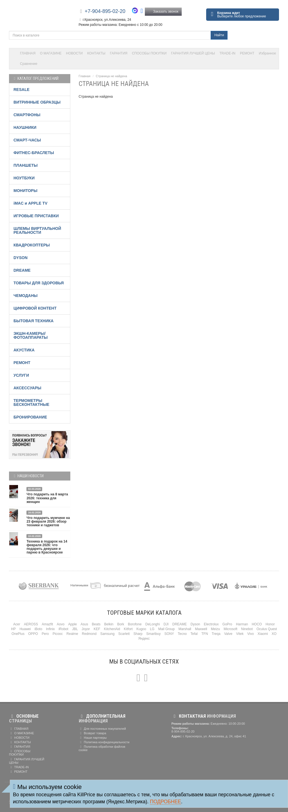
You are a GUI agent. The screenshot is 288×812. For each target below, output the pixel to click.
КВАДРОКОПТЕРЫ (32, 245)
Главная (85, 76)
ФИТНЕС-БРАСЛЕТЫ (34, 152)
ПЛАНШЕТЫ (26, 165)
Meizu (215, 629)
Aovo (60, 624)
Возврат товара (92, 733)
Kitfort (128, 629)
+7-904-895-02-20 (105, 11)
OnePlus (18, 634)
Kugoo (141, 629)
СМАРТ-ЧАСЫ (27, 140)
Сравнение (28, 64)
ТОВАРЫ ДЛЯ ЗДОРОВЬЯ (39, 283)
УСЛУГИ (21, 375)
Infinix (50, 629)
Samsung (107, 634)
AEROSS (31, 624)
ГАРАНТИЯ (118, 53)
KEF (97, 629)
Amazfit (47, 624)
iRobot (63, 629)
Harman (242, 624)
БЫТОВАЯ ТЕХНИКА (33, 321)
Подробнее (165, 801)
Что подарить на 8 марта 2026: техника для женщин (47, 498)
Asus (84, 624)
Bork (120, 624)
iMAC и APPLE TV (31, 203)
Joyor (86, 629)
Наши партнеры (93, 737)
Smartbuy (153, 634)
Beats (96, 624)
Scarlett (124, 634)
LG (152, 629)
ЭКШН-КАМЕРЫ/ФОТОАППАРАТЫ (31, 335)
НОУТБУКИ (24, 178)
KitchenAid (112, 629)
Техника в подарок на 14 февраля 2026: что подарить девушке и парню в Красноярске (46, 547)
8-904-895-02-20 (183, 731)
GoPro (227, 624)
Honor (270, 624)
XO (274, 634)
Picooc (58, 634)
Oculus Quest (266, 629)
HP (13, 629)
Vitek (239, 634)
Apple (72, 624)
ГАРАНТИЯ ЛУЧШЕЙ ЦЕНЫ (193, 53)
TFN (204, 634)
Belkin (109, 624)
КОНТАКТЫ (96, 53)
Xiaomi (263, 634)
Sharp (138, 634)
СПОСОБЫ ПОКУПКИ (149, 53)
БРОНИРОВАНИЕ (30, 417)
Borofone (135, 624)
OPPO (33, 634)
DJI (165, 624)
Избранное (267, 53)
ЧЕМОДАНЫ (25, 295)
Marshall (184, 629)
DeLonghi (152, 624)
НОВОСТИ (74, 53)
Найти (219, 35)
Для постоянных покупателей (102, 728)
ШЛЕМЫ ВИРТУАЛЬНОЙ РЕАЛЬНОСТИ (37, 230)
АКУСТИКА (24, 350)
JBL (75, 629)
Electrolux (211, 624)
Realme (72, 634)
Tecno (182, 634)
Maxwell (201, 629)
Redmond (89, 634)
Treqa (216, 634)
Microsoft (230, 629)
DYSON (21, 257)
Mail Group (166, 629)
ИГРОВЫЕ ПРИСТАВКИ (36, 216)
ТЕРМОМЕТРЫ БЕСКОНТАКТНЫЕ (31, 402)
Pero (45, 634)
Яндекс (144, 639)
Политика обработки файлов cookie (102, 748)
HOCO (257, 624)
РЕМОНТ (247, 53)
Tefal (193, 634)
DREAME (22, 270)
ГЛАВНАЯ (27, 53)
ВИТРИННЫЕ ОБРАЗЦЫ (37, 102)
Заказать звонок (163, 11)
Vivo (250, 634)
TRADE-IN (227, 53)
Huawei (25, 629)
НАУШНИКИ (25, 127)
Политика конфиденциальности (104, 742)
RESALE (22, 89)
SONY (169, 634)
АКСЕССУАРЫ (27, 388)
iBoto (38, 629)
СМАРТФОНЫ (27, 115)
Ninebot (247, 629)
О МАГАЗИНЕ (51, 53)
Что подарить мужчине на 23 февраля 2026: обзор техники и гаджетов (48, 521)
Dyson (195, 624)
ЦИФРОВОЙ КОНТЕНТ (35, 308)
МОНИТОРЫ (25, 190)
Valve (228, 634)
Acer (16, 624)
